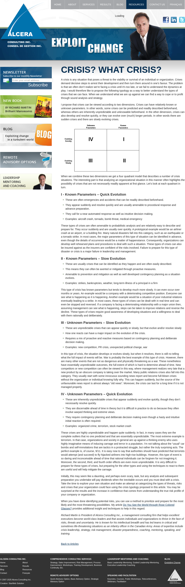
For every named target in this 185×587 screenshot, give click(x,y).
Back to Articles (70, 543)
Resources (136, 4)
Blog (120, 4)
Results (106, 4)
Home (58, 4)
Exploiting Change (173, 562)
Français (176, 4)
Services (88, 4)
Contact (3, 573)
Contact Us (157, 4)
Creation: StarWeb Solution (12, 583)
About (72, 4)
